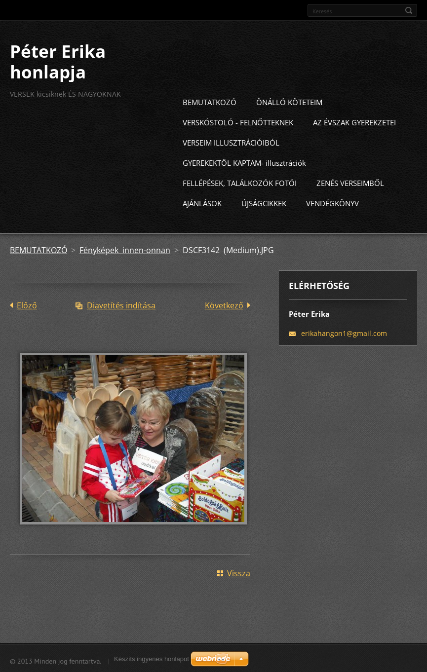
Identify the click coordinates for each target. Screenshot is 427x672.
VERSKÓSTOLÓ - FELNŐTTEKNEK (238, 120)
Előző (27, 303)
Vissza (238, 571)
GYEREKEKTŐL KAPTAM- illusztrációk (244, 161)
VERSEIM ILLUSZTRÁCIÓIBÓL (231, 141)
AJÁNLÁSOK (202, 201)
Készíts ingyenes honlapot (151, 659)
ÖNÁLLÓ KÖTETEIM (289, 100)
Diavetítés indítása (121, 303)
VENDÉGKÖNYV (332, 201)
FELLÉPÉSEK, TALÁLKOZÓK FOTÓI (240, 181)
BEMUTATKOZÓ (209, 100)
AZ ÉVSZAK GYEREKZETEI (354, 120)
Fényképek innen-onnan (124, 248)
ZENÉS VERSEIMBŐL (350, 181)
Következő (224, 303)
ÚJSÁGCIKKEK (263, 201)
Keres (408, 10)
